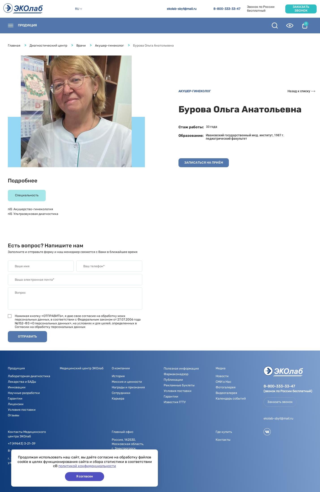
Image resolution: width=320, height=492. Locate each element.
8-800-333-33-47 (226, 9)
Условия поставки (22, 410)
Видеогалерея (226, 393)
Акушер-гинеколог (109, 45)
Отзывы (13, 415)
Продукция (27, 25)
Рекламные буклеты (179, 385)
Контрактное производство (242, 25)
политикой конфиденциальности (87, 466)
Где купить (80, 25)
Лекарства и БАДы (22, 382)
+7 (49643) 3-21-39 (21, 443)
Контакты (54, 25)
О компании (132, 25)
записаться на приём (203, 163)
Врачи (81, 45)
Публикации (173, 380)
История (118, 376)
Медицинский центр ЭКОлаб (81, 368)
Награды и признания (128, 387)
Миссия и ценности (127, 382)
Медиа (156, 25)
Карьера (118, 398)
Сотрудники (121, 393)
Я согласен (84, 476)
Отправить (27, 336)
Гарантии (15, 398)
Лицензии (16, 404)
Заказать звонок (301, 8)
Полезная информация (190, 25)
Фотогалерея (226, 387)
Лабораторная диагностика (29, 376)
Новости (105, 25)
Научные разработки (24, 393)
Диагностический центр (48, 45)
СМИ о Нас (223, 382)
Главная (14, 45)
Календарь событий (231, 398)
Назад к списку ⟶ (301, 91)
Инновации (17, 387)
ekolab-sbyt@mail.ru (181, 9)
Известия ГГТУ (175, 402)
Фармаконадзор (176, 374)
